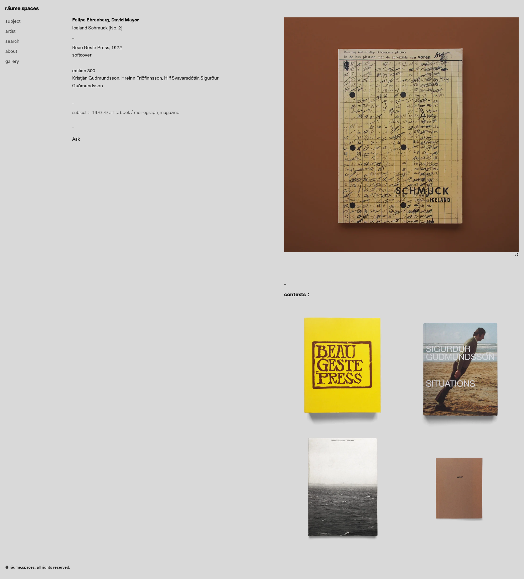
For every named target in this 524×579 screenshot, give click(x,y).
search (12, 41)
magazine (169, 112)
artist (10, 31)
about (11, 51)
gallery (12, 61)
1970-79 (100, 112)
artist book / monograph (133, 112)
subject (12, 21)
